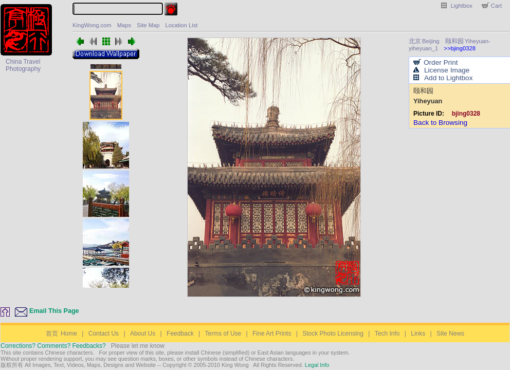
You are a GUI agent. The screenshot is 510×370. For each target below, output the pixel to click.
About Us (142, 333)
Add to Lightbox (448, 78)
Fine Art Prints (271, 333)
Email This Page (54, 310)
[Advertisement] (33, 110)
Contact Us (103, 333)
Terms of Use (223, 333)
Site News (450, 333)
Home (61, 333)
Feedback (180, 333)
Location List (182, 25)
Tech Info (387, 333)
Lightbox (461, 6)
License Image (446, 70)
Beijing (431, 41)
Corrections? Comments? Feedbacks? (53, 345)
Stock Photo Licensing (332, 333)
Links (418, 333)
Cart (496, 6)
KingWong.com (92, 25)
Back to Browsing (440, 122)
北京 (415, 41)
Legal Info (316, 365)
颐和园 (454, 41)
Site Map (148, 25)
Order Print (441, 62)
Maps (124, 25)
